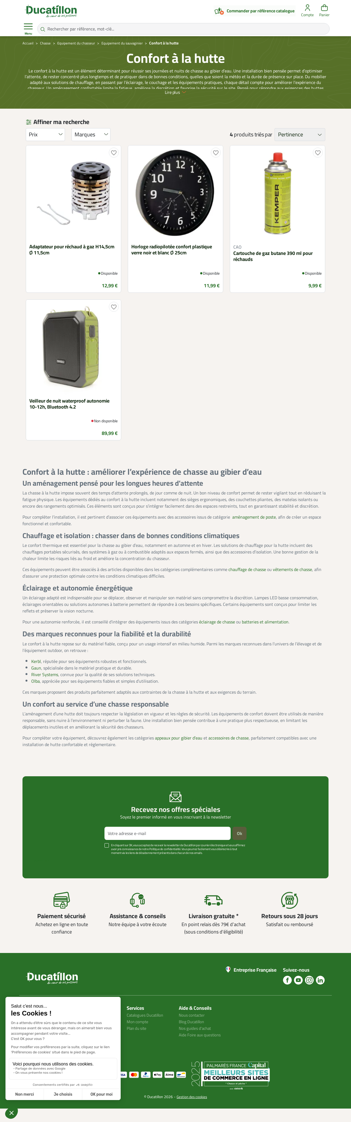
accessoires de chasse (228, 751)
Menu (28, 29)
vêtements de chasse (292, 583)
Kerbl (36, 674)
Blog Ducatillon (193, 1035)
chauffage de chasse (247, 583)
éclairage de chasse (217, 635)
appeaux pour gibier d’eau (178, 751)
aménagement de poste (254, 530)
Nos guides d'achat (196, 1041)
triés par (263, 148)
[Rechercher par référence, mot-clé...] (183, 29)
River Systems (44, 688)
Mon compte (138, 1035)
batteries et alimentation (265, 635)
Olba (35, 694)
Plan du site (138, 1041)
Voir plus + (41, 874)
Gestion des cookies (192, 1110)
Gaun (36, 681)
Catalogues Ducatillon (147, 1028)
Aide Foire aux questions (201, 1048)
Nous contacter (193, 1028)
